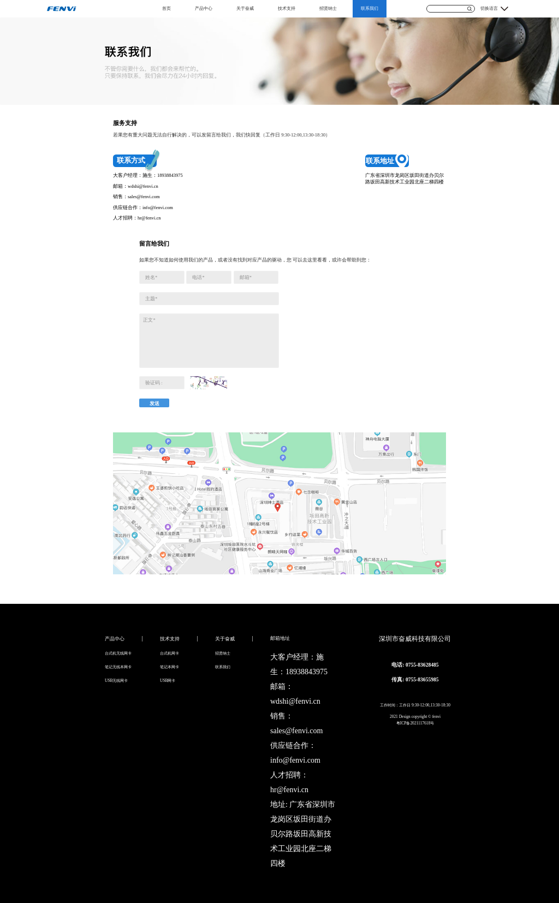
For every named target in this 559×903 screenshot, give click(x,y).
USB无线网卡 (116, 680)
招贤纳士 (328, 8)
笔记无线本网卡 (118, 666)
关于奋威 (245, 8)
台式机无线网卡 (118, 653)
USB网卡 (168, 680)
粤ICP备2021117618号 (415, 723)
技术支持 (286, 8)
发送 (154, 403)
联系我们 (369, 8)
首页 (166, 8)
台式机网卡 (169, 653)
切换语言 (489, 8)
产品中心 (203, 8)
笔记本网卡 (169, 666)
